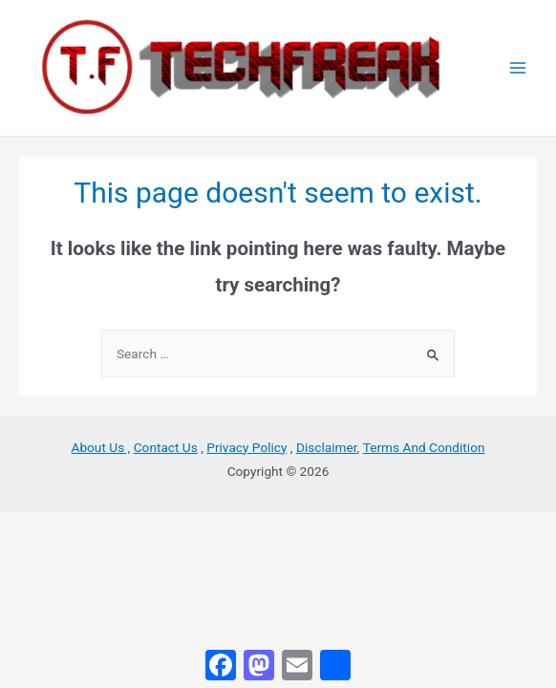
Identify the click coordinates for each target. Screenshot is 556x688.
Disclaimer (326, 447)
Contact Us (166, 447)
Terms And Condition (424, 447)
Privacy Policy (246, 447)
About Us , (100, 447)
